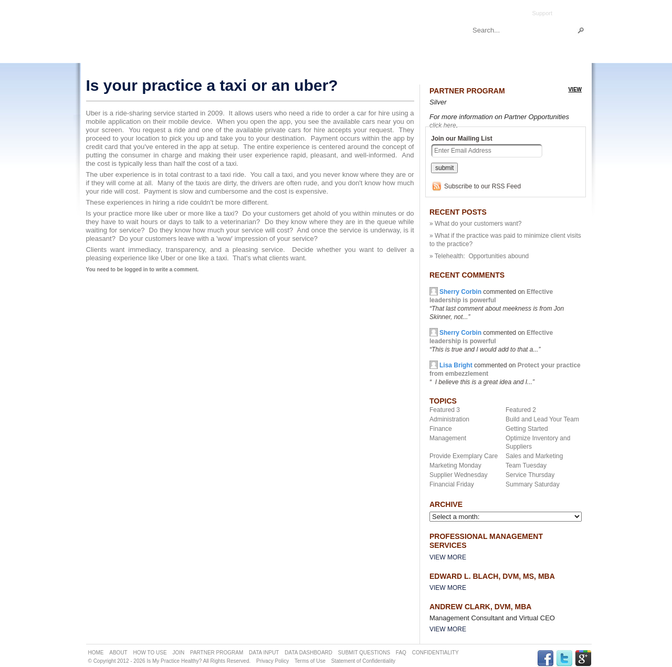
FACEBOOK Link (545, 658)
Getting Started (527, 428)
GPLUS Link (583, 658)
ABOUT (118, 652)
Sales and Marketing (534, 456)
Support (542, 13)
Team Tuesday (526, 465)
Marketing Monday (455, 465)
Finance (440, 428)
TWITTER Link (564, 658)
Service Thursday (530, 475)
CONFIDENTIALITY (435, 652)
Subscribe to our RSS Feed (482, 186)
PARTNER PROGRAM (216, 652)
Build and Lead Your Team (542, 419)
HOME (96, 652)
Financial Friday (451, 484)
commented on (491, 341)
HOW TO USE (150, 652)
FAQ (401, 652)
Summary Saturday (533, 484)
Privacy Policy (272, 661)
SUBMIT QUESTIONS (364, 652)
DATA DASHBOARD (308, 652)
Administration (449, 419)
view (575, 89)
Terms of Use (310, 661)
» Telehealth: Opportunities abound (479, 256)
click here (442, 125)
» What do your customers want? (475, 223)
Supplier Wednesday (458, 475)
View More (447, 557)
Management (447, 438)
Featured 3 (444, 410)
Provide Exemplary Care (463, 456)
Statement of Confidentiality (363, 661)
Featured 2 (521, 410)
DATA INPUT (264, 652)
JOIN (178, 652)
